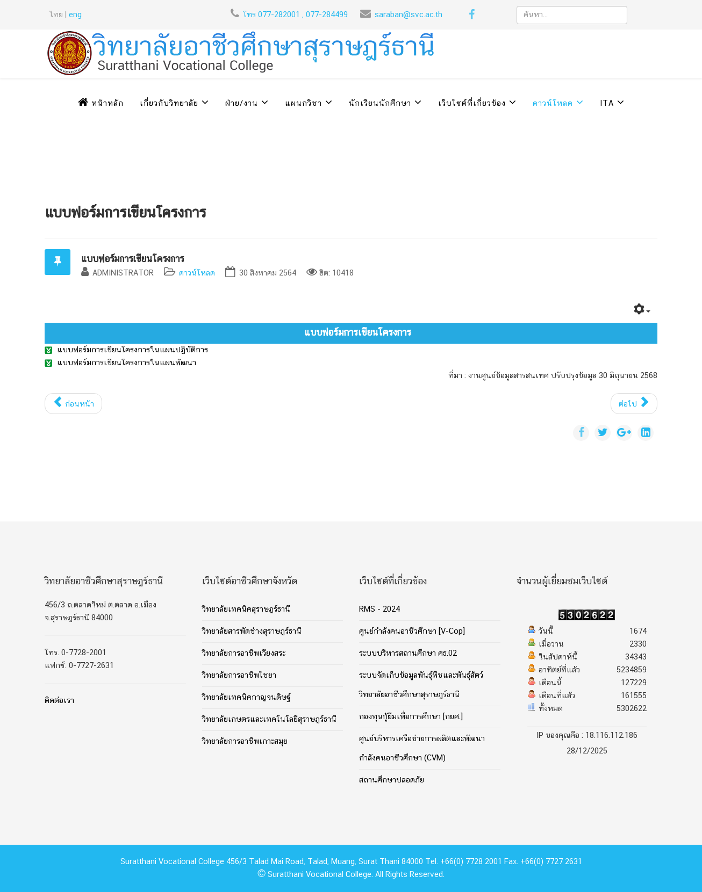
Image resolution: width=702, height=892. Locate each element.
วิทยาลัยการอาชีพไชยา (239, 676)
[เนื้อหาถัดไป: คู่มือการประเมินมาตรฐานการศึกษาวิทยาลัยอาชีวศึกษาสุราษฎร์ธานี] (634, 403)
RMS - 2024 (379, 610)
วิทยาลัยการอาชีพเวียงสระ (243, 654)
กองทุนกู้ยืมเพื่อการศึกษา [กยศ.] (411, 717)
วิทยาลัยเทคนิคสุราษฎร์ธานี (246, 610)
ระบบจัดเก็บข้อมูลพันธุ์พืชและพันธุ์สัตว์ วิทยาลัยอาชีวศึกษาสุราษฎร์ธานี (421, 685)
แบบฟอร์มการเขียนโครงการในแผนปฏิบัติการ (132, 350)
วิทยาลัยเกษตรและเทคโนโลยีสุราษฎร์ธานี (269, 720)
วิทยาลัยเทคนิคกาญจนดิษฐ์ (246, 698)
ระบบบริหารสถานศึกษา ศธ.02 (408, 654)
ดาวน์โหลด (553, 104)
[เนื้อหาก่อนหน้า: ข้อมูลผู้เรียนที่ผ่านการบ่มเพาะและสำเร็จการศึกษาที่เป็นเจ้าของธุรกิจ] (73, 403)
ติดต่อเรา (59, 701)
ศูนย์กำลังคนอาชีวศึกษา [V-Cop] (412, 632)
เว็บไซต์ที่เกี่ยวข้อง (472, 104)
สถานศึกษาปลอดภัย (391, 780)
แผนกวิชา (303, 104)
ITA (607, 104)
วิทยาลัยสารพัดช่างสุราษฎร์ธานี (252, 632)
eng (75, 15)
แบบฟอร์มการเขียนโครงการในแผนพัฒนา (126, 363)
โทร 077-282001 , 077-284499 (295, 15)
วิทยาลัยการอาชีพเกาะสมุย (245, 742)
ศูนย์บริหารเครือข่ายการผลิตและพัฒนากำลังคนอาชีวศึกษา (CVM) (422, 748)
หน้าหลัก (101, 104)
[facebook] (472, 16)
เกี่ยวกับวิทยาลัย (169, 104)
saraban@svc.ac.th (408, 15)
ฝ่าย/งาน (241, 104)
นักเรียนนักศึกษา (380, 104)
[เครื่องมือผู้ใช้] (642, 311)
